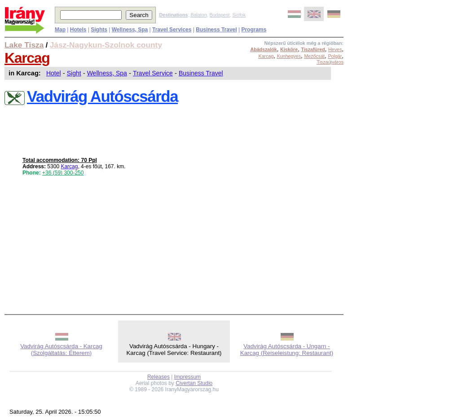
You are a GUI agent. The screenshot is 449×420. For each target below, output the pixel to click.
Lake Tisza (24, 44)
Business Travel (201, 73)
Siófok (239, 15)
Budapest (220, 15)
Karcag (27, 58)
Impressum (187, 377)
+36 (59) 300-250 (63, 173)
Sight (74, 73)
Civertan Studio (194, 383)
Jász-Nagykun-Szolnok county (106, 44)
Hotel (53, 73)
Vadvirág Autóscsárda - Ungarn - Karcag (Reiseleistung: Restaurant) (286, 349)
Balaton (198, 15)
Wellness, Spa (107, 73)
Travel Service (153, 73)
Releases (158, 377)
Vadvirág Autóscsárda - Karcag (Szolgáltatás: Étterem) (61, 349)
